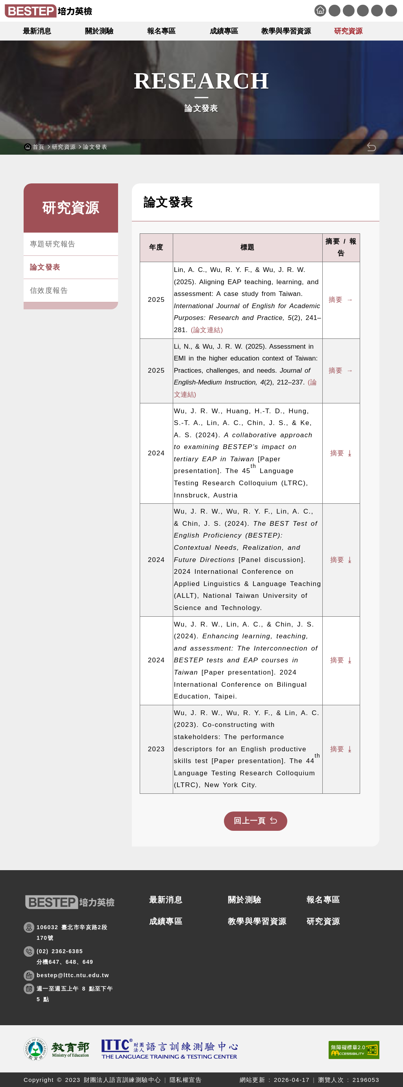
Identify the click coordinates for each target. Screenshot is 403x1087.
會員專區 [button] (377, 11)
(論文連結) (207, 330)
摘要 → (341, 299)
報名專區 (323, 899)
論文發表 (45, 267)
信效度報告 (49, 290)
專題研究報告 (53, 244)
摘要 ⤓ (341, 453)
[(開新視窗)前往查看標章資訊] (354, 1050)
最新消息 (166, 899)
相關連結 (363, 11)
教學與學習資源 (257, 921)
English (391, 11)
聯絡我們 (349, 11)
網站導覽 (334, 11)
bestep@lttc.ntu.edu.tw (73, 975)
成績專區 (166, 921)
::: (309, 5)
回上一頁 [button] (250, 821)
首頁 (320, 11)
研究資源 (64, 147)
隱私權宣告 (186, 1080)
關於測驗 (245, 899)
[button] (392, 30)
